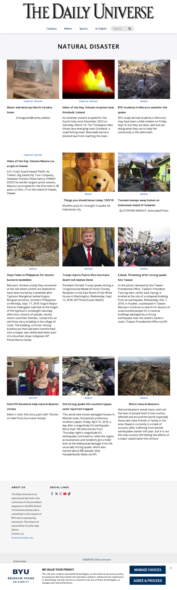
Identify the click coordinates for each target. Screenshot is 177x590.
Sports (83, 28)
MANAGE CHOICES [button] (147, 569)
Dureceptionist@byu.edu (24, 557)
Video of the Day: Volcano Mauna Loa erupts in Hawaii (31, 170)
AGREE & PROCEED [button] (147, 580)
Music (88, 199)
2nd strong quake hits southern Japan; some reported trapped (83, 423)
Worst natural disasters (144, 418)
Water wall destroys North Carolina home (32, 109)
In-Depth (101, 28)
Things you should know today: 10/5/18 (85, 207)
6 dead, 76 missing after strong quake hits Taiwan (142, 287)
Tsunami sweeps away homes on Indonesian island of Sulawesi (139, 209)
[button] (171, 569)
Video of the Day (33, 101)
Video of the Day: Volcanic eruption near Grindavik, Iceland (87, 111)
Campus (51, 28)
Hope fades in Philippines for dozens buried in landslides (31, 289)
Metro (68, 28)
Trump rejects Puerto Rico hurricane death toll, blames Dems (87, 289)
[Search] (122, 29)
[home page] (88, 14)
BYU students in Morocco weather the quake (142, 109)
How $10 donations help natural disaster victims (30, 421)
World (144, 101)
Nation (88, 278)
